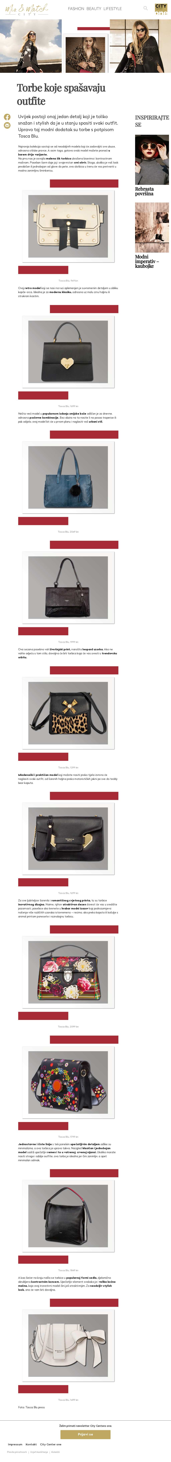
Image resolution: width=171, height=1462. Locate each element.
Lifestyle (113, 8)
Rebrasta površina (144, 191)
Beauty (94, 8)
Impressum (15, 1444)
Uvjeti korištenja (39, 1452)
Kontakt (31, 1444)
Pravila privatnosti (17, 1452)
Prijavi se (85, 1434)
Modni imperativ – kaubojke (147, 261)
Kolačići (55, 1452)
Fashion (76, 8)
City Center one (50, 1444)
